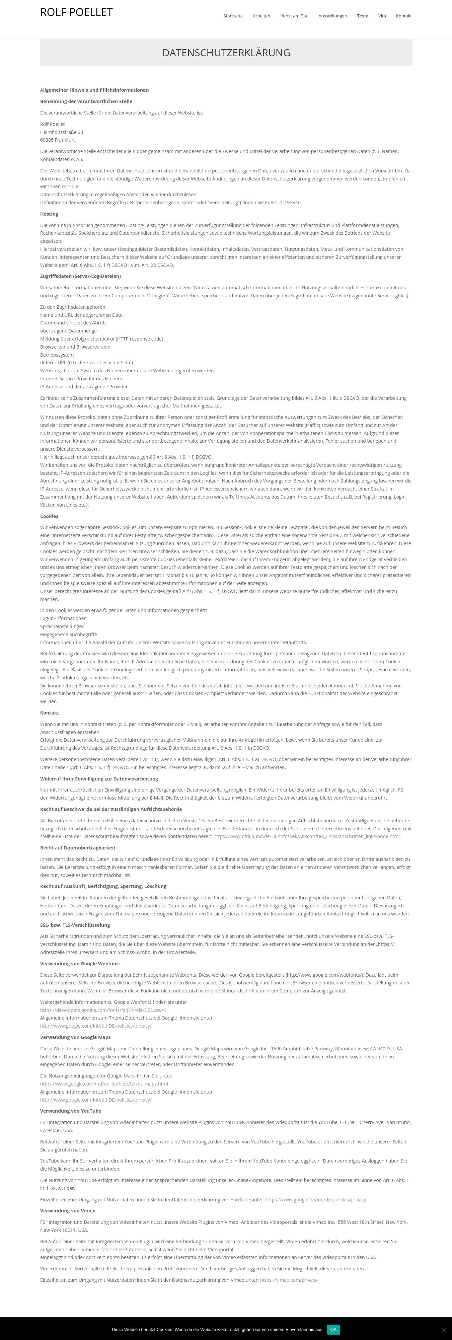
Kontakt (404, 16)
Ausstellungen (332, 16)
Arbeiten (261, 16)
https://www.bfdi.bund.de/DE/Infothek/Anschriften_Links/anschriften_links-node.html (307, 836)
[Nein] (443, 1329)
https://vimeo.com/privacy (288, 1280)
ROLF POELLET (76, 12)
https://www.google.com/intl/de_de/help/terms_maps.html (104, 1084)
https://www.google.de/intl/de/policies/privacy (316, 1199)
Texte (362, 16)
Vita (382, 16)
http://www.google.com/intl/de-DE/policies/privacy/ (96, 1026)
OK (333, 1329)
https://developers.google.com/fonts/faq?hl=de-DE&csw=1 (103, 1010)
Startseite (233, 16)
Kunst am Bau (294, 16)
